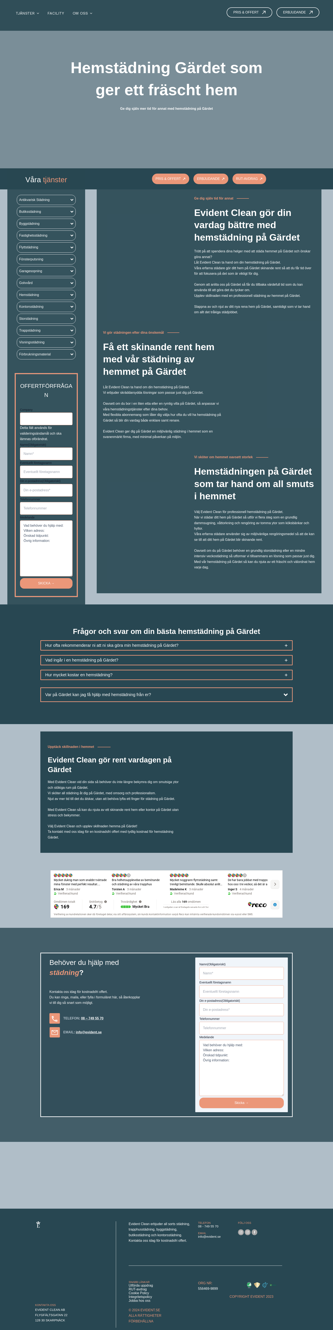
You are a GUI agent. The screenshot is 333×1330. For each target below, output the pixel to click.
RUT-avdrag (138, 1289)
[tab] (166, 645)
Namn (33, 444)
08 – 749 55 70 (92, 1018)
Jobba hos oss (139, 1300)
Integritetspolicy (140, 1297)
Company (26, 409)
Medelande (27, 517)
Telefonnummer (30, 499)
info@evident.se (89, 1032)
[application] (37, 13)
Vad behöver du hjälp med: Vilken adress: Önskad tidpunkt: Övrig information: (46, 548)
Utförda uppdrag (141, 1285)
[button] (46, 200)
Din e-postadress (40, 481)
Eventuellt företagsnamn (36, 463)
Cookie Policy (139, 1293)
